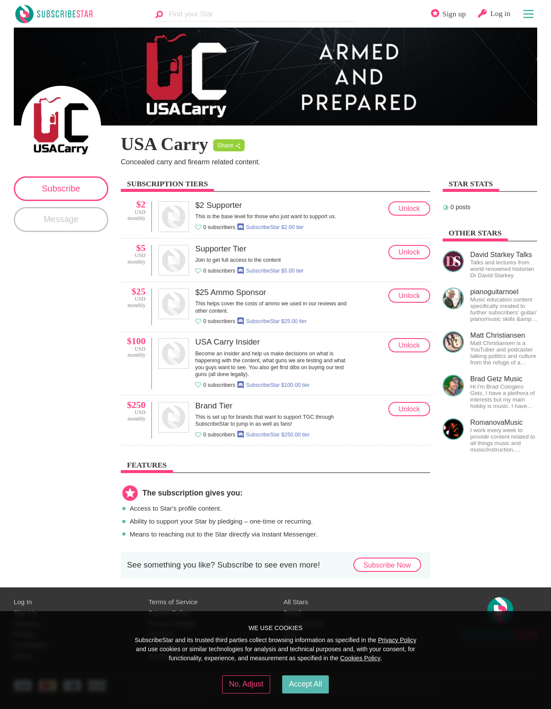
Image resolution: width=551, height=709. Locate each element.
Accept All (305, 684)
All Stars (295, 601)
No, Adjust (246, 684)
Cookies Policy (360, 658)
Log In (23, 601)
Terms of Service (173, 601)
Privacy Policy (397, 640)
